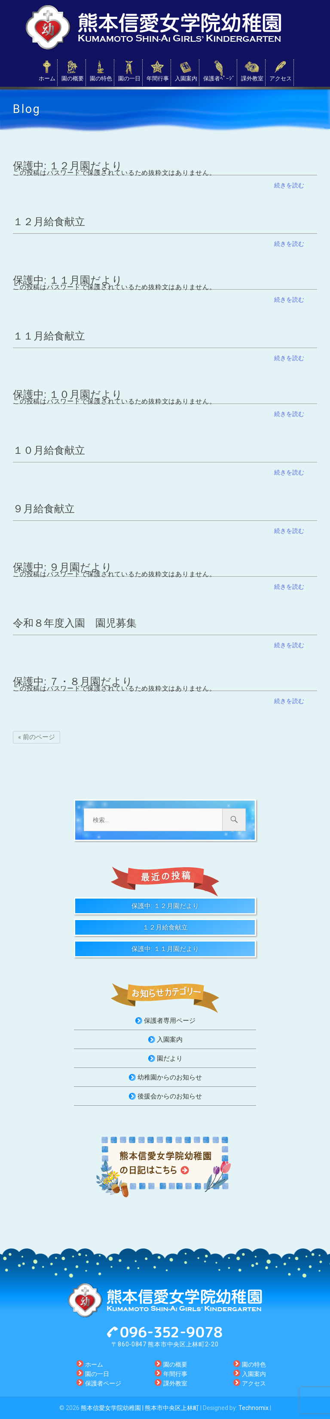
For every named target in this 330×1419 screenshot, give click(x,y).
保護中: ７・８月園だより (73, 682)
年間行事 (158, 78)
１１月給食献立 (49, 336)
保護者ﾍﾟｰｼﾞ (219, 78)
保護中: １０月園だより (67, 394)
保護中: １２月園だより (67, 166)
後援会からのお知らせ (170, 1096)
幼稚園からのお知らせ (170, 1077)
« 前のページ (36, 737)
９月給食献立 (44, 509)
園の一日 (129, 78)
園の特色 (101, 78)
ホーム (47, 78)
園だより (170, 1058)
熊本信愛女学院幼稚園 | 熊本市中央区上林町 (140, 1407)
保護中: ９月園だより (62, 567)
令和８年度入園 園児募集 (75, 623)
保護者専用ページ (170, 1020)
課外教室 (252, 78)
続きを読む (289, 185)
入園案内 (186, 78)
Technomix (253, 1407)
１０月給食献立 (49, 450)
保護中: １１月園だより (67, 280)
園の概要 (72, 78)
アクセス (280, 78)
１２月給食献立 (49, 222)
